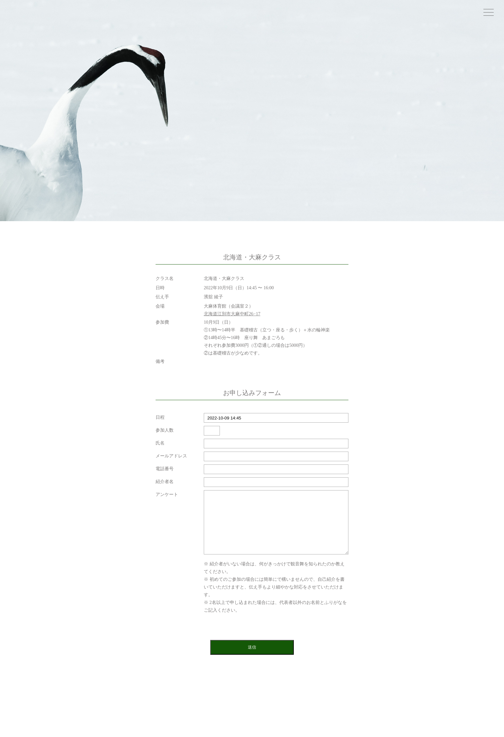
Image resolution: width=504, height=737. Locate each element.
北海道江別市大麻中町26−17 (232, 313)
